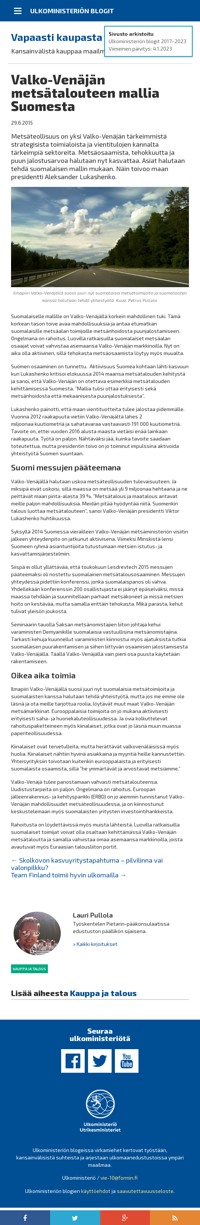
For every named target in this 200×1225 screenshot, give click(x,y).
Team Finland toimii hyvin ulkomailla (69, 875)
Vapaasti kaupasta (56, 37)
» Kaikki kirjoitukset (95, 944)
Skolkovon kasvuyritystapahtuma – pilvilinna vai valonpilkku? (87, 863)
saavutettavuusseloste (145, 1191)
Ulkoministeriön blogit (72, 11)
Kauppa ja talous (29, 969)
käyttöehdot (95, 1191)
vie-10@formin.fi (119, 1177)
